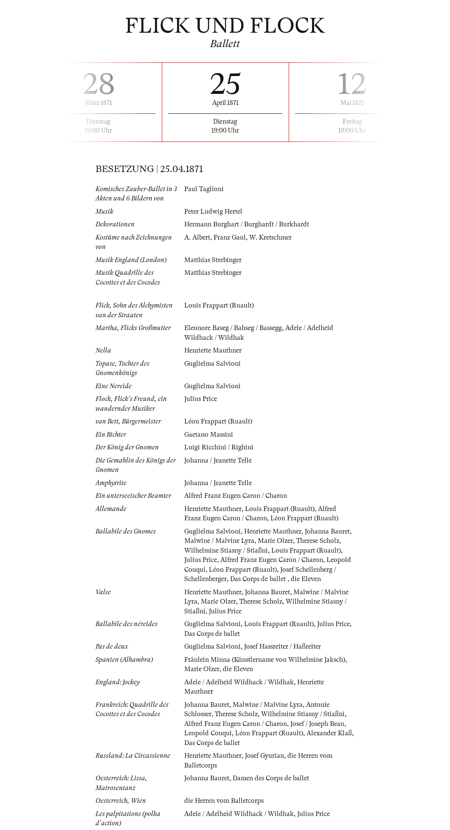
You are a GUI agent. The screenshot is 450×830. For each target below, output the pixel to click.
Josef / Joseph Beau (317, 724)
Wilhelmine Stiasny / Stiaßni (226, 550)
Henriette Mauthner (213, 350)
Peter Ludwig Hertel (213, 211)
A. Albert (197, 237)
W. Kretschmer (270, 237)
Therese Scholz (317, 541)
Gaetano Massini (208, 434)
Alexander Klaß (329, 733)
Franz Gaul (230, 237)
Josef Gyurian (264, 755)
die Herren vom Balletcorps (224, 801)
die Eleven (306, 579)
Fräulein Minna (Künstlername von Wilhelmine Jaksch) (264, 659)
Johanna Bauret (327, 531)
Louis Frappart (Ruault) (219, 305)
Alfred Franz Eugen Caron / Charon (235, 496)
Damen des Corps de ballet (271, 778)
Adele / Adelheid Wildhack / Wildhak (239, 682)
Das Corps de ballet (258, 579)
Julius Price (200, 399)
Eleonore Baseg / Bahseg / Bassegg (233, 328)
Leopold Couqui (208, 733)
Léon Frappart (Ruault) (218, 421)
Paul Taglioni (204, 189)
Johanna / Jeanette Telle (218, 460)
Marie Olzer (275, 541)
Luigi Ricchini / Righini (218, 447)
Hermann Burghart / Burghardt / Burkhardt (246, 224)
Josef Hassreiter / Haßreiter (282, 646)
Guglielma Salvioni (212, 363)
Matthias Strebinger (213, 260)
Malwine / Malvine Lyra (219, 541)
